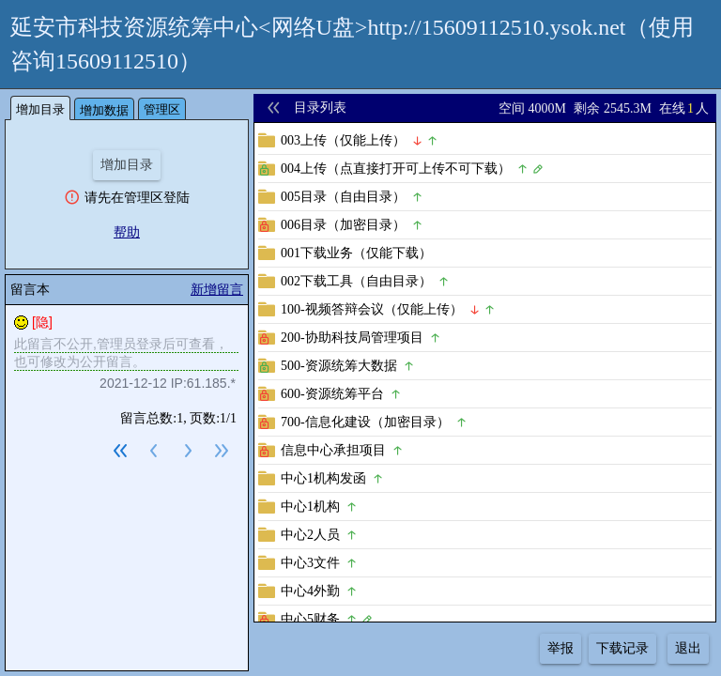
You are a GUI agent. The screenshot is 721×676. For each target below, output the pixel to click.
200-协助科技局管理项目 (352, 337)
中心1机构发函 (323, 478)
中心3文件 (310, 563)
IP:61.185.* (203, 383)
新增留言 (217, 290)
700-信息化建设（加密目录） (365, 422)
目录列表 (320, 107)
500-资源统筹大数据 (339, 366)
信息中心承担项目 (333, 450)
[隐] (42, 322)
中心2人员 (310, 535)
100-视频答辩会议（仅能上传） (372, 309)
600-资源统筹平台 (332, 394)
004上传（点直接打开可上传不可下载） (396, 168)
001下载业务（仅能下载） (356, 253)
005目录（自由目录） (343, 197)
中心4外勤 (310, 591)
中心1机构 (310, 506)
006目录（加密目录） (343, 225)
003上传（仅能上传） (343, 140)
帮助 (127, 232)
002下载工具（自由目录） (356, 281)
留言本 (30, 290)
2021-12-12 (133, 383)
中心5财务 (310, 619)
